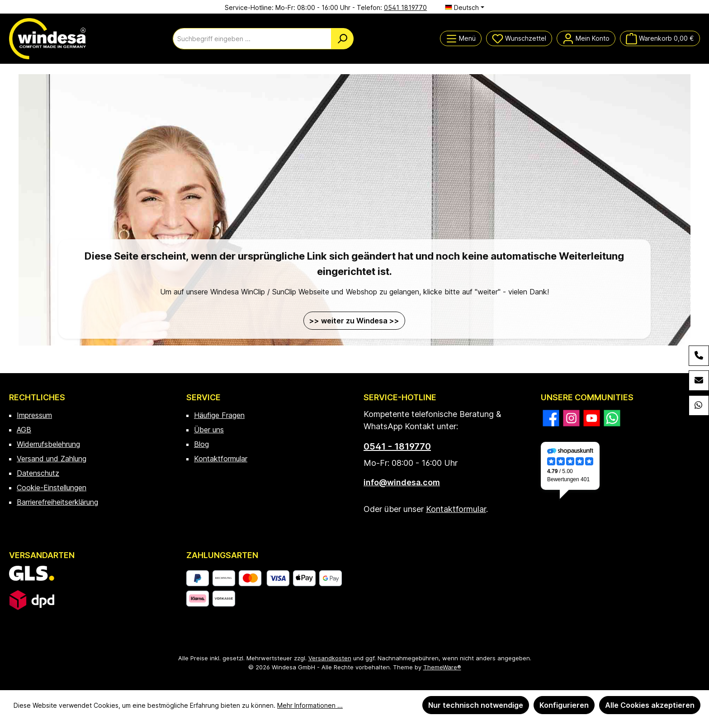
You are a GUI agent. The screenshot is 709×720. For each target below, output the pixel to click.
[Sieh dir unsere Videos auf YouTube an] (591, 418)
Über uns (209, 429)
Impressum (34, 415)
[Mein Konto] (586, 38)
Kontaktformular (220, 458)
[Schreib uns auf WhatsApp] (612, 418)
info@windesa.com (402, 482)
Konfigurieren (564, 705)
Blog (201, 444)
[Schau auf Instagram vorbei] (571, 418)
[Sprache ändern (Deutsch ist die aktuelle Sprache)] (464, 7)
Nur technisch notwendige (475, 705)
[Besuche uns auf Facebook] (551, 418)
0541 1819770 (405, 7)
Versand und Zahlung (51, 458)
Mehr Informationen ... (310, 705)
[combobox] (252, 38)
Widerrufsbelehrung (48, 444)
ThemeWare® (442, 667)
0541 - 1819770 (397, 446)
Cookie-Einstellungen (51, 487)
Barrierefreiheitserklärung (57, 502)
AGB (24, 429)
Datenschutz (38, 473)
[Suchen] (342, 38)
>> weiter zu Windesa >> (354, 320)
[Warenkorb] (660, 38)
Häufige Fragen (219, 415)
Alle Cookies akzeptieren (650, 705)
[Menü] (461, 38)
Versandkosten (329, 658)
